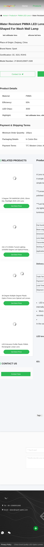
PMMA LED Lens (24, 15)
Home (25, 6)
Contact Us (17, 74)
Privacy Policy (6, 544)
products (12, 15)
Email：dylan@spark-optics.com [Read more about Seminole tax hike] (15, 510)
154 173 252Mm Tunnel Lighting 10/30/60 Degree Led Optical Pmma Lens (15, 249)
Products (37, 6)
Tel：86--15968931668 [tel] (11, 505)
